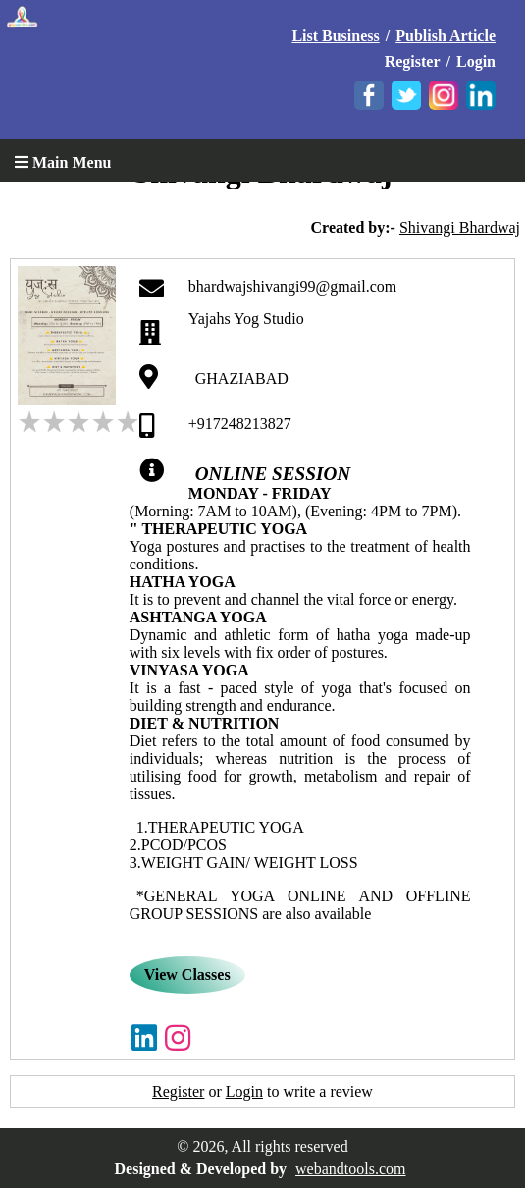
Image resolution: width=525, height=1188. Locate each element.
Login (476, 61)
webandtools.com (350, 1169)
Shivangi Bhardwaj (459, 227)
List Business (335, 35)
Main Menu (63, 162)
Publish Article (445, 35)
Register (413, 61)
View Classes (187, 974)
